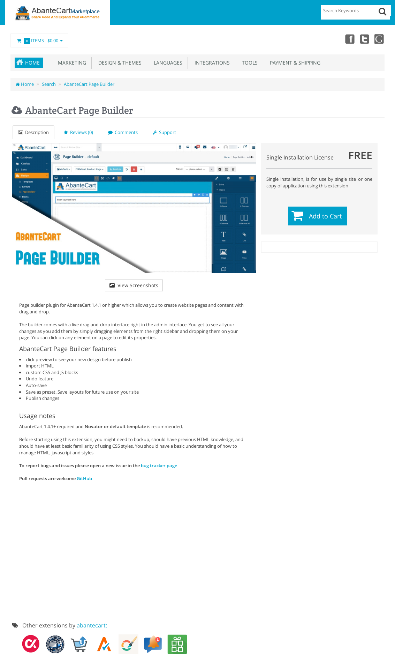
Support (164, 132)
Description (33, 132)
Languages (166, 62)
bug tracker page (159, 465)
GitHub (84, 478)
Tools (248, 62)
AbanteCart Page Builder (89, 84)
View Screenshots (133, 285)
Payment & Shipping (293, 62)
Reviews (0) (78, 132)
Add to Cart (325, 216)
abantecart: (92, 625)
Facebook (349, 39)
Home (32, 62)
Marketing (70, 62)
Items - (39, 40)
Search (49, 84)
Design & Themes (119, 62)
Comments (123, 132)
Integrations (211, 62)
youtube (379, 39)
